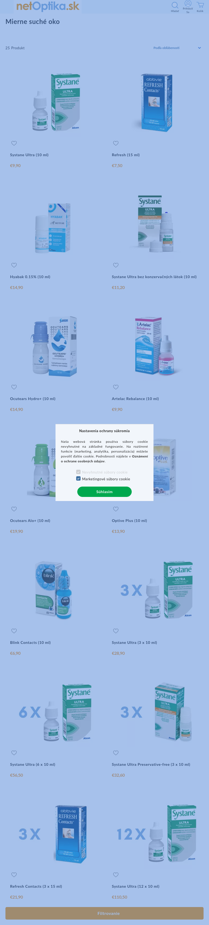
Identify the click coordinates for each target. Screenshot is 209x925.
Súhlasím (104, 491)
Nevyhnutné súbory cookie (105, 472)
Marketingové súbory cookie (106, 479)
